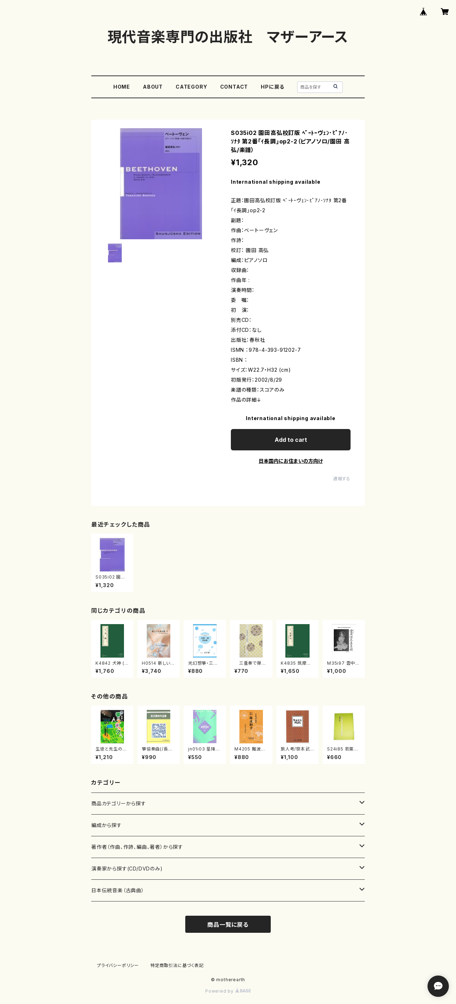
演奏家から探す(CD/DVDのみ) (127, 869)
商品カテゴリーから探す (118, 803)
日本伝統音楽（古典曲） (117, 890)
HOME (121, 87)
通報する (342, 478)
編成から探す (106, 825)
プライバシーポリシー (118, 965)
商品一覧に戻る (228, 924)
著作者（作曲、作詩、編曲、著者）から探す (137, 847)
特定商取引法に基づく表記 (177, 965)
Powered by (228, 991)
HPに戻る (272, 87)
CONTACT (234, 87)
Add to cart (291, 439)
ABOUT (153, 87)
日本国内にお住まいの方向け (291, 461)
